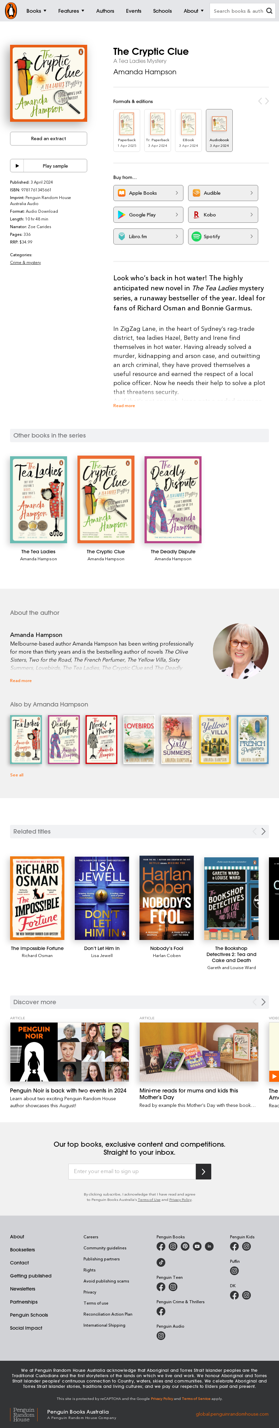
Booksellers (22, 1250)
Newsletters (22, 1289)
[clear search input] (269, 11)
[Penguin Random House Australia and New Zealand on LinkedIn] (209, 1246)
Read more (124, 405)
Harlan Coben (167, 955)
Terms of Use (149, 1199)
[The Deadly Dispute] (173, 499)
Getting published (31, 1276)
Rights (89, 1270)
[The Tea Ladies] (38, 500)
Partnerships (24, 1302)
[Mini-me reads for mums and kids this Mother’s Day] (199, 1052)
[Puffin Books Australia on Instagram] (234, 1270)
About (17, 1237)
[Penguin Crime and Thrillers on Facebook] (161, 1311)
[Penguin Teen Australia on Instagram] (173, 1286)
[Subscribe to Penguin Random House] (203, 1171)
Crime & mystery (25, 262)
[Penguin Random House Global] (28, 1414)
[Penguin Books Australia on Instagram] (173, 1246)
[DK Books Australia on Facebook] (234, 1295)
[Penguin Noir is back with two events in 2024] (69, 1052)
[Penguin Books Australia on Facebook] (161, 1246)
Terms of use (95, 1303)
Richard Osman (37, 955)
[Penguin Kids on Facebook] (234, 1246)
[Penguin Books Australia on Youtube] (197, 1246)
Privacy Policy (180, 1199)
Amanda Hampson (144, 72)
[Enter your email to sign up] (132, 1171)
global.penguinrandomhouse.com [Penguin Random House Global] (232, 1413)
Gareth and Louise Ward (231, 967)
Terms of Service (196, 1398)
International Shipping (104, 1325)
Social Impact (26, 1328)
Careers (90, 1237)
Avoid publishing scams (106, 1281)
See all (16, 774)
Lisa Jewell (102, 955)
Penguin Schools (29, 1315)
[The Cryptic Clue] (105, 499)
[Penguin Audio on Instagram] (161, 1335)
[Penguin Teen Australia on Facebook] (161, 1286)
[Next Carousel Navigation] (264, 1002)
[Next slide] (264, 831)
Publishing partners (101, 1259)
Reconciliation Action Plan (107, 1314)
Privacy (89, 1292)
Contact (19, 1263)
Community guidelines (104, 1248)
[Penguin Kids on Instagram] (246, 1246)
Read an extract (48, 138)
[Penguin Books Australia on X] (185, 1246)
